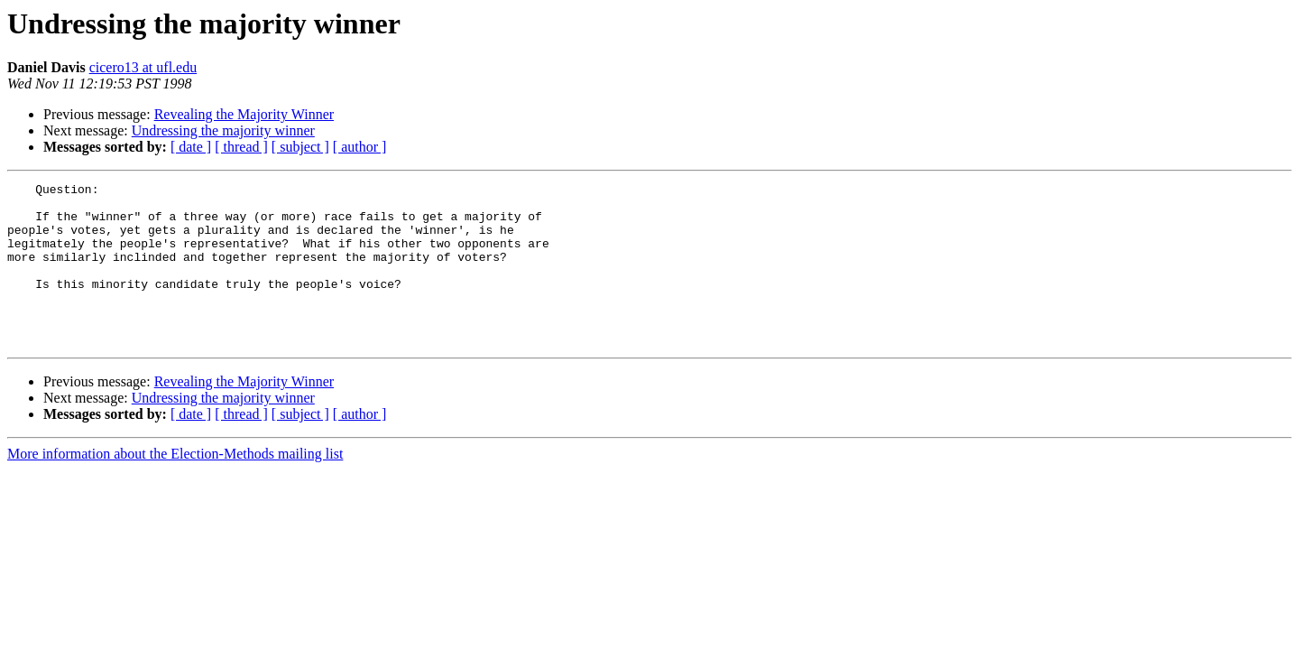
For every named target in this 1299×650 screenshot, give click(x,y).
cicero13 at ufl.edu (143, 67)
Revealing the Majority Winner (244, 114)
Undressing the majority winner (223, 130)
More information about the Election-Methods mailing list (175, 486)
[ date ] (190, 146)
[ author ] (360, 146)
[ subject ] (300, 146)
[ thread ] (241, 146)
